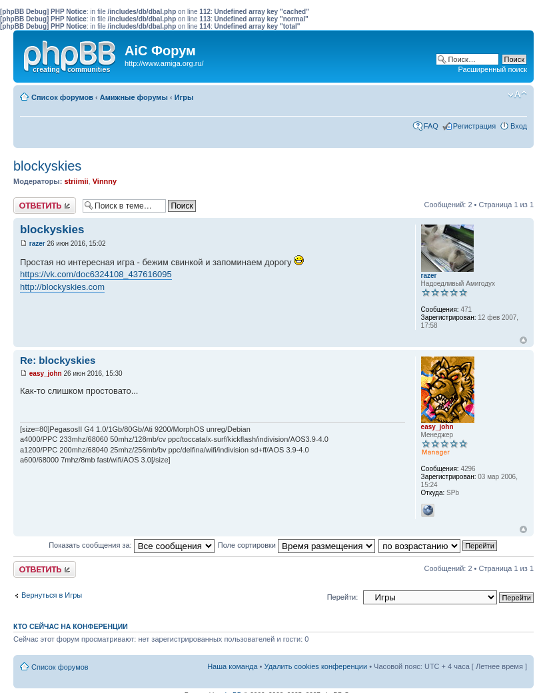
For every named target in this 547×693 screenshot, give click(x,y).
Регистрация (474, 126)
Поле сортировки (296, 545)
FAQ (431, 126)
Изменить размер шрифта (517, 95)
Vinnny (105, 181)
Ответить (44, 205)
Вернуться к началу (523, 340)
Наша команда (232, 666)
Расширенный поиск (492, 69)
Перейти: (342, 597)
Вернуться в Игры (51, 595)
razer (37, 243)
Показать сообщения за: (132, 545)
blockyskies (47, 166)
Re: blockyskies (57, 360)
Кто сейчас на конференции (70, 626)
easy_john (45, 373)
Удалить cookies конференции (316, 666)
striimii (76, 181)
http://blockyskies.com (62, 287)
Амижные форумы (134, 97)
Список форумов (62, 97)
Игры (184, 97)
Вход (518, 126)
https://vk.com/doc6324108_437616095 (96, 274)
